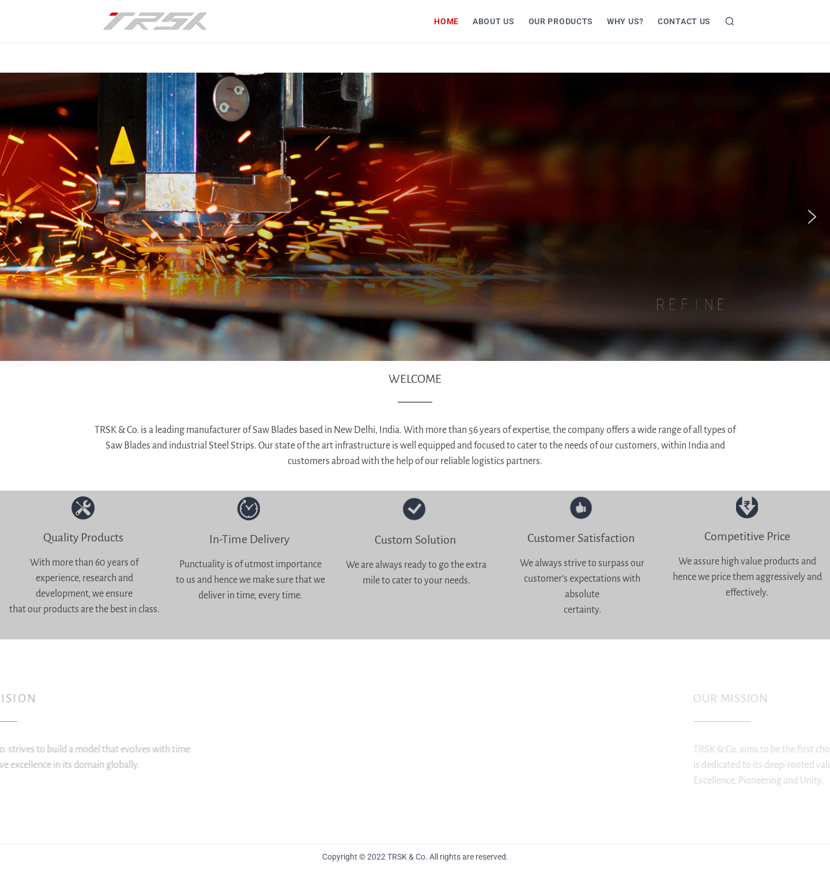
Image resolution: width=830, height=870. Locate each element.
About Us (494, 21)
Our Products (561, 21)
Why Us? (625, 21)
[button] (18, 217)
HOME (446, 21)
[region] (415, 217)
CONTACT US (684, 21)
